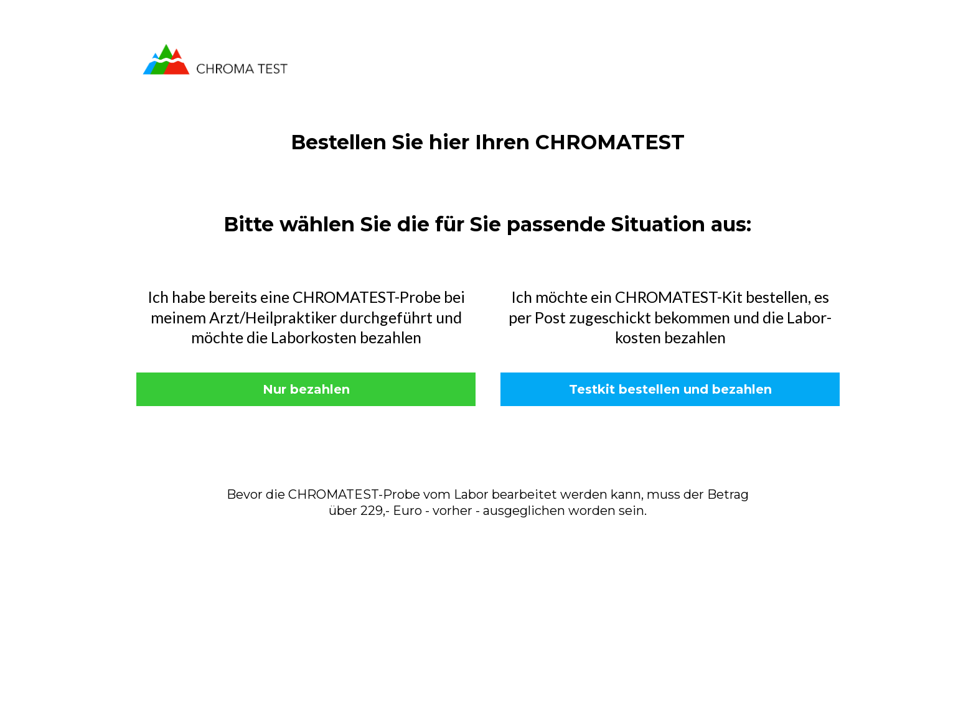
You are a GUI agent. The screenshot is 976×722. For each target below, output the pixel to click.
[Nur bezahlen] (306, 389)
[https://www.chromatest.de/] (215, 58)
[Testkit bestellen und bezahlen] (670, 389)
